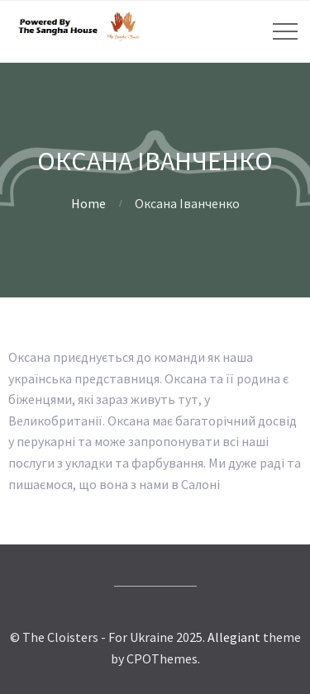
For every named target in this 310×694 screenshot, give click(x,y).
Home (88, 203)
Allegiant (233, 637)
